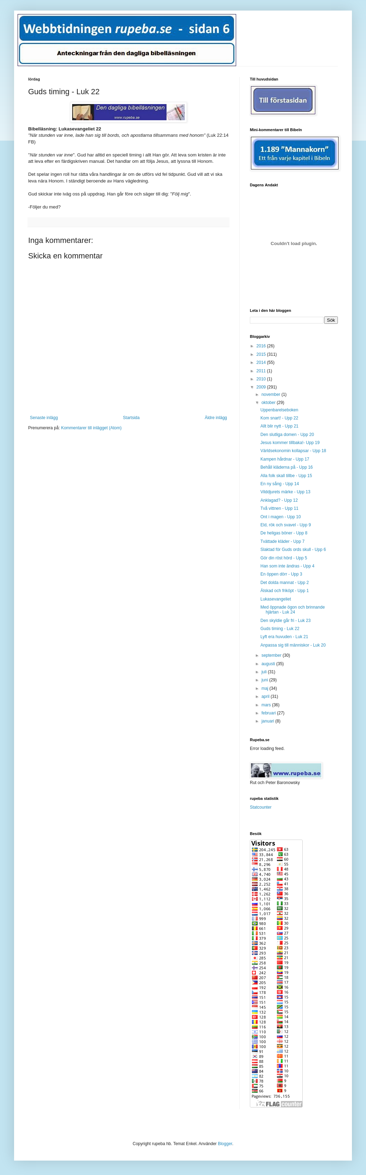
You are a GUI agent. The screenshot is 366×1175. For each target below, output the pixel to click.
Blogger (225, 1143)
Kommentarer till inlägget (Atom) (91, 427)
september (272, 655)
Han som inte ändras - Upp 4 (287, 566)
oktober (269, 402)
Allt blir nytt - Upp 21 (279, 426)
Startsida (131, 417)
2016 (262, 345)
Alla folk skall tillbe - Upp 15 (286, 475)
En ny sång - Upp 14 (279, 483)
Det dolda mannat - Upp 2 (284, 582)
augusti (268, 663)
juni (265, 680)
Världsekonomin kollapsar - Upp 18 (293, 450)
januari (268, 721)
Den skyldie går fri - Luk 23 (285, 620)
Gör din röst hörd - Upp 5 (283, 558)
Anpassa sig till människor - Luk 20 (293, 645)
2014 (262, 362)
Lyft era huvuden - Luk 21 (284, 636)
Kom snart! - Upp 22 (279, 418)
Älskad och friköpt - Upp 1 (284, 590)
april (266, 696)
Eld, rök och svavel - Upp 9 (285, 524)
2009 (262, 387)
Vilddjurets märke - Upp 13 (285, 491)
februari (269, 713)
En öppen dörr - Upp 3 (281, 574)
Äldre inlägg (216, 417)
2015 (262, 354)
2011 (262, 370)
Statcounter (260, 807)
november (271, 394)
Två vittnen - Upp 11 (279, 508)
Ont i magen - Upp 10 (280, 516)
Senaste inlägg (44, 417)
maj (265, 688)
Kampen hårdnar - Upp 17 (284, 459)
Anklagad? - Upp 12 (279, 500)
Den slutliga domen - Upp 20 (287, 434)
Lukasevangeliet (275, 599)
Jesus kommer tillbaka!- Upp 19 (290, 442)
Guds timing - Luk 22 (279, 628)
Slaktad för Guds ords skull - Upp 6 (293, 549)
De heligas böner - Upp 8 (283, 533)
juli (264, 671)
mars (266, 704)
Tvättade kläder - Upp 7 (282, 541)
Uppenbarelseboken (279, 409)
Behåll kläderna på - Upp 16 (286, 467)
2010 (262, 379)
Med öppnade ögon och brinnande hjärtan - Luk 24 (292, 610)
